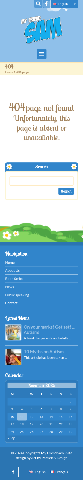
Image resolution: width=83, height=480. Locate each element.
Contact (11, 303)
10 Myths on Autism (44, 351)
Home (9, 72)
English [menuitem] (63, 4)
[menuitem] (64, 4)
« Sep (11, 438)
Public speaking (17, 295)
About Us (12, 270)
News (9, 287)
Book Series (14, 278)
